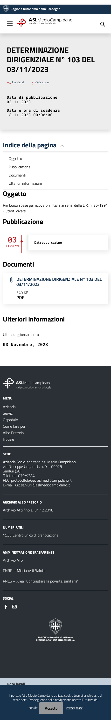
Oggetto (15, 158)
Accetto (51, 708)
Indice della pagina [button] (34, 145)
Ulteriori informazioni (25, 183)
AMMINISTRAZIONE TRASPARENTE (28, 552)
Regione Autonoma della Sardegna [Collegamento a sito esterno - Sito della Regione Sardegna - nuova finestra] (35, 9)
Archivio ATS (13, 560)
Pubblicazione (19, 167)
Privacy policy (74, 708)
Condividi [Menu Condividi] (16, 82)
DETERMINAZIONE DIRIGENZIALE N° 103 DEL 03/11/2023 (59, 282)
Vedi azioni (39, 82)
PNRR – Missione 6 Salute (24, 570)
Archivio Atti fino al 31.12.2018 (28, 510)
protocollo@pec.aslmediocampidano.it (41, 480)
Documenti (17, 175)
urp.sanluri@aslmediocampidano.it (42, 485)
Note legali (16, 684)
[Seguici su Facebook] (6, 606)
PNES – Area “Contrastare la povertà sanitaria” (41, 581)
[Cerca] (102, 24)
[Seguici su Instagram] (14, 606)
